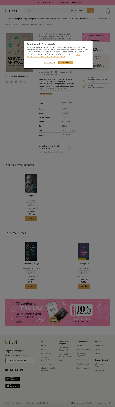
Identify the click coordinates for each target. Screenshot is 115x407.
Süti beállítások (49, 63)
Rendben (66, 62)
